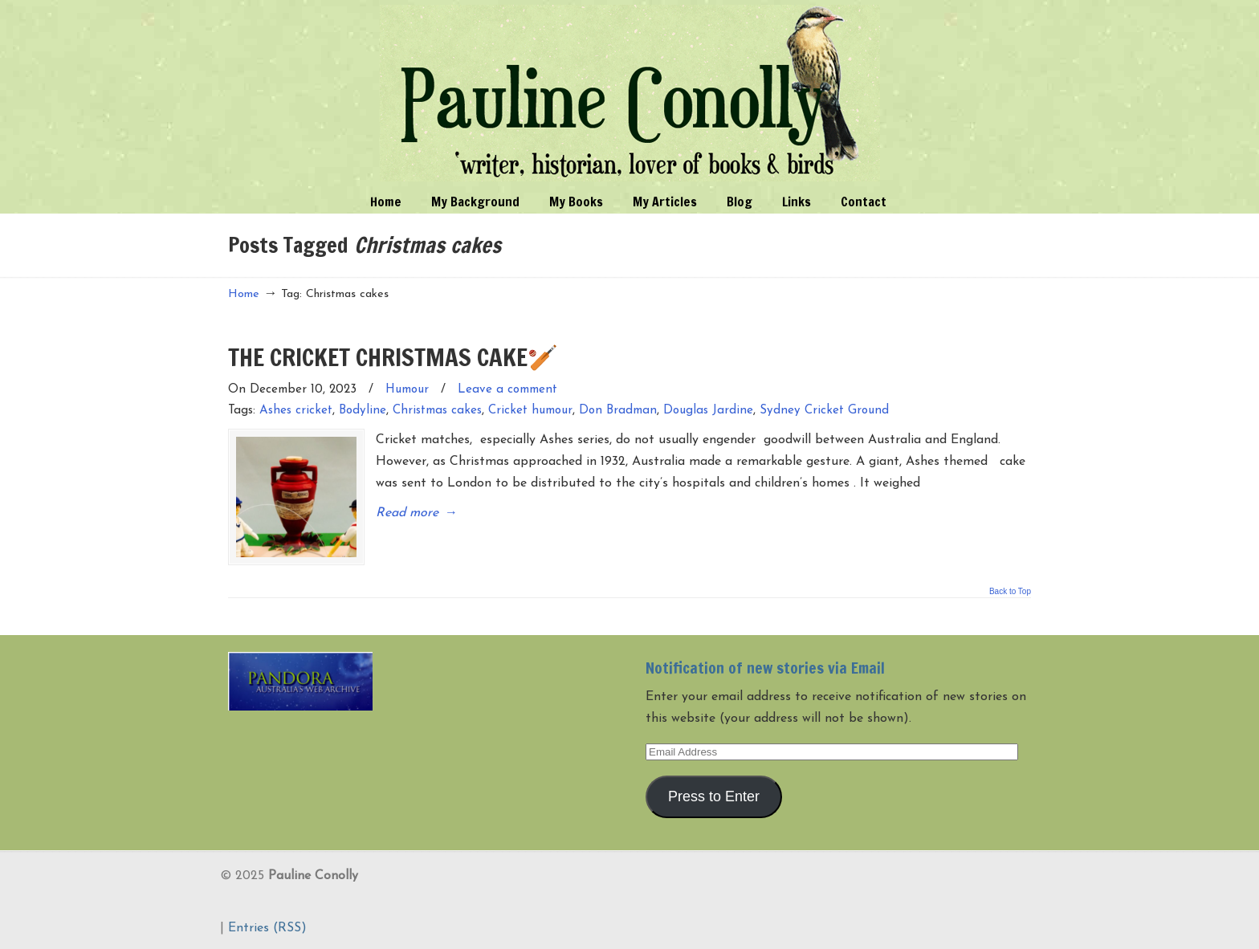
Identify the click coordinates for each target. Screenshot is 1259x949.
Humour (407, 390)
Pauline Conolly (630, 93)
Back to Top (1010, 592)
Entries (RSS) (267, 928)
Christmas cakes (437, 411)
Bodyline (362, 411)
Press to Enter (714, 796)
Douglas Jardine (708, 411)
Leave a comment (507, 390)
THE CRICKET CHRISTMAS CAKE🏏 (393, 357)
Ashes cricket (295, 411)
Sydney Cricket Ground (824, 411)
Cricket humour (530, 411)
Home (243, 294)
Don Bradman (618, 411)
